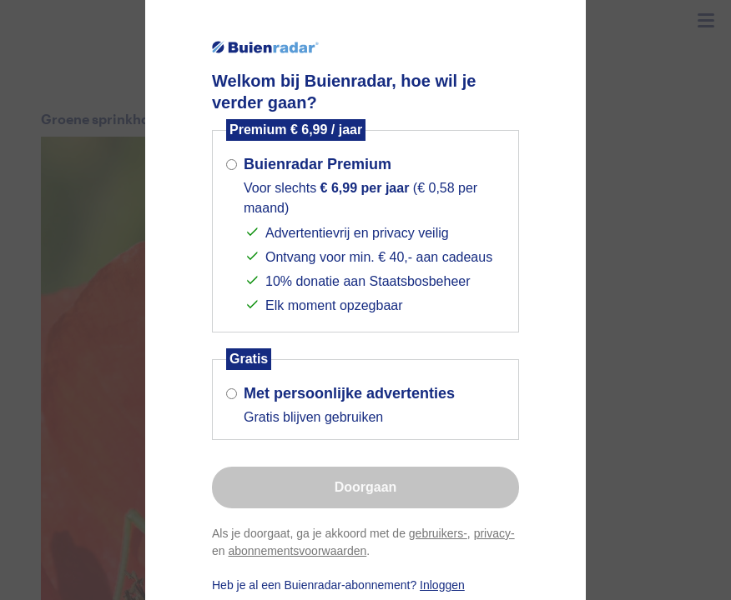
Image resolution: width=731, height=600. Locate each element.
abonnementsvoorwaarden (297, 551)
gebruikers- (438, 533)
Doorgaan (366, 487)
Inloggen (442, 585)
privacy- (494, 533)
